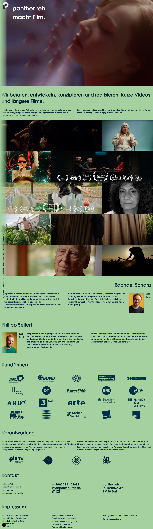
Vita (148, 294)
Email (148, 297)
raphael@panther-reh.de (12, 493)
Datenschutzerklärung (112, 519)
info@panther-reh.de (66, 488)
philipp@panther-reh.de (12, 487)
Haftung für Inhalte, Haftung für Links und (120, 516)
